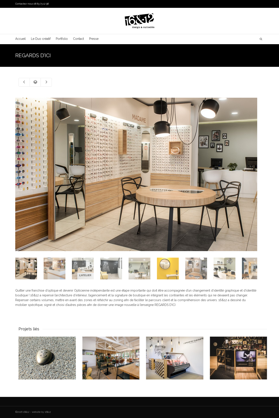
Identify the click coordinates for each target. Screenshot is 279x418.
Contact (78, 38)
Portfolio (62, 38)
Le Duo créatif (41, 38)
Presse (94, 38)
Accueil (20, 38)
